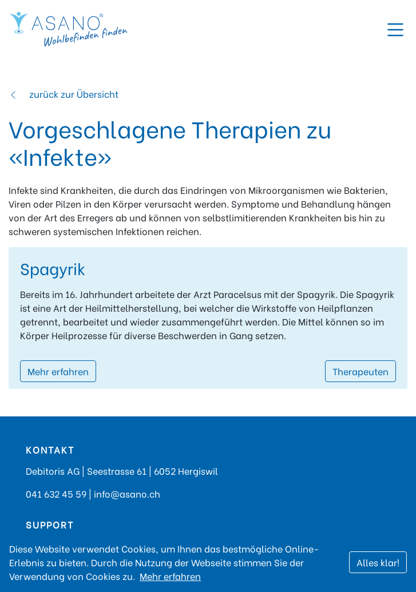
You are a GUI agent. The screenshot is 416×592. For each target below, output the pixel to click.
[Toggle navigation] (395, 29)
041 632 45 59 (56, 493)
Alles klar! (377, 562)
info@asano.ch (127, 493)
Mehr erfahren (58, 371)
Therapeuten (360, 371)
